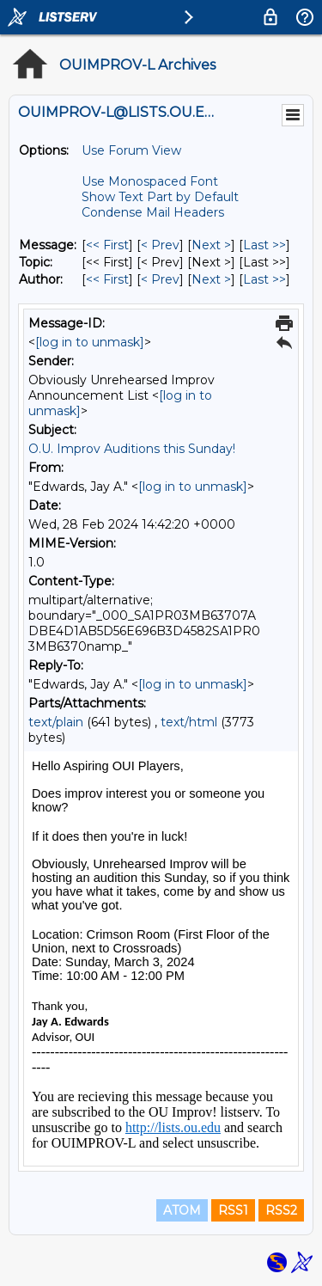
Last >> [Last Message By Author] (264, 279)
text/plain (55, 722)
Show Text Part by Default (160, 197)
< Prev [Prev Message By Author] (160, 279)
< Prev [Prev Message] (160, 245)
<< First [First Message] (107, 245)
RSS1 (233, 1210)
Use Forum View (131, 150)
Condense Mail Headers (153, 212)
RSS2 (281, 1210)
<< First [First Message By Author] (107, 279)
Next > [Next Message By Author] (211, 279)
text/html (189, 722)
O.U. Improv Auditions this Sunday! (131, 448)
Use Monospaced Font (150, 181)
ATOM (182, 1210)
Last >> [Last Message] (264, 245)
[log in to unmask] (89, 342)
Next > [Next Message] (211, 245)
